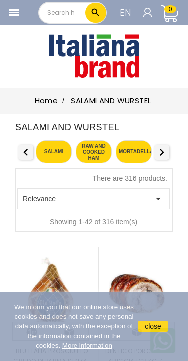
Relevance (93, 199)
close (153, 326)
